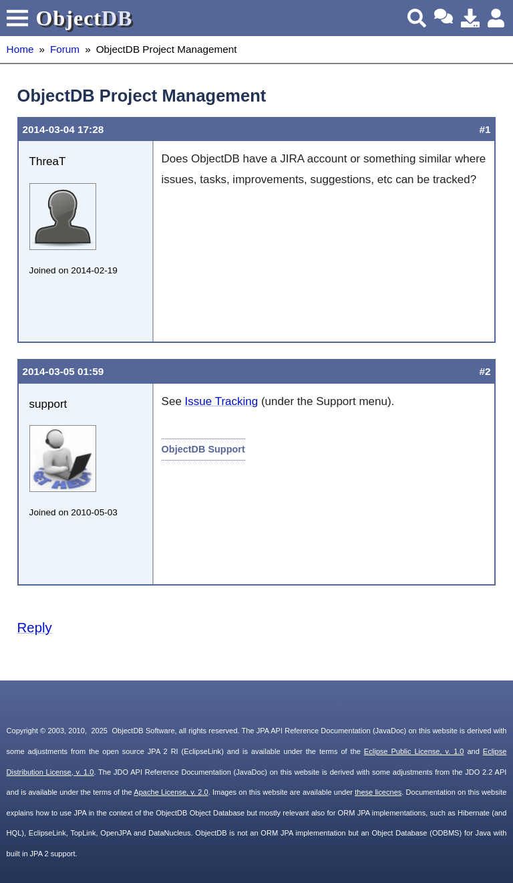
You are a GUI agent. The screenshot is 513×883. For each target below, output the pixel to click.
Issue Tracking (222, 401)
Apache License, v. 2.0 (171, 792)
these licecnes (378, 792)
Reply (34, 627)
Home (20, 49)
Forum (64, 49)
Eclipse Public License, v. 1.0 (414, 751)
